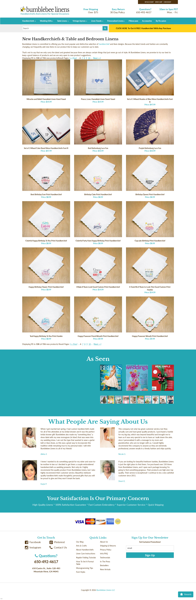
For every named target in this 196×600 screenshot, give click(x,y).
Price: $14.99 (46, 81)
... (78, 58)
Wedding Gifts (46, 21)
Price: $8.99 (46, 176)
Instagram (33, 547)
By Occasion (161, 21)
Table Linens (63, 21)
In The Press (105, 561)
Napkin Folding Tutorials (86, 557)
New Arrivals (105, 569)
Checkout (167, 2)
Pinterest (57, 542)
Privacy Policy (105, 550)
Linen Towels (97, 21)
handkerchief (104, 44)
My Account (149, 2)
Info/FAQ (104, 553)
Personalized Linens (116, 21)
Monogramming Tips (84, 568)
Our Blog (79, 542)
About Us (104, 542)
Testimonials (105, 557)
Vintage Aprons (80, 21)
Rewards (185, 594)
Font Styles (80, 572)
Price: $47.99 (150, 82)
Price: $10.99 (98, 130)
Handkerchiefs (29, 21)
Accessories (147, 21)
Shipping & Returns (108, 546)
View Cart (158, 2)
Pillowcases (133, 21)
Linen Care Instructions (85, 553)
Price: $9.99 (98, 318)
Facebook (33, 542)
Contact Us (58, 547)
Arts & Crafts (81, 546)
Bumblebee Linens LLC (105, 590)
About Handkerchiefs (85, 550)
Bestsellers (104, 565)
